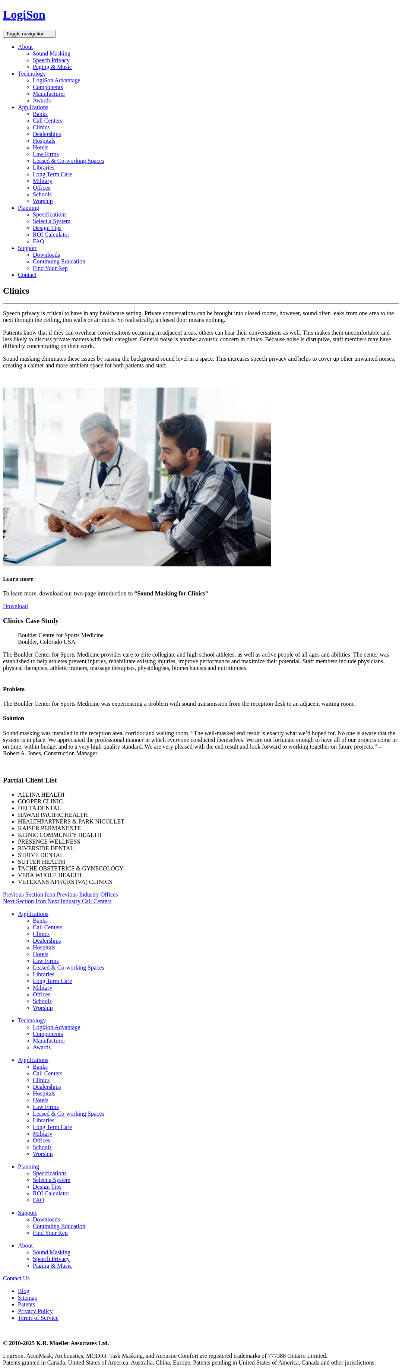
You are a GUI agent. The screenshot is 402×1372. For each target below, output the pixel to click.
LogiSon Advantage (56, 80)
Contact (27, 275)
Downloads (46, 255)
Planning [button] (28, 208)
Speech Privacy (51, 60)
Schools (42, 194)
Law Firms (46, 154)
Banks (40, 114)
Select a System (51, 221)
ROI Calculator (51, 234)
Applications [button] (33, 107)
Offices (41, 187)
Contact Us (16, 1278)
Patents (26, 1304)
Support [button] (27, 248)
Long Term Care (52, 174)
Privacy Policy (35, 1311)
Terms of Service (38, 1318)
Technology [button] (32, 73)
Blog (23, 1291)
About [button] (25, 47)
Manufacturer (49, 94)
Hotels (40, 147)
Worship (43, 201)
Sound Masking (51, 53)
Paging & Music (52, 67)
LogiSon (24, 14)
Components (48, 87)
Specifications (50, 214)
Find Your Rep (50, 268)
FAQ (38, 241)
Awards (42, 100)
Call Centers (48, 120)
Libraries (43, 167)
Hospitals (44, 140)
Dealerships (47, 134)
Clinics (41, 127)
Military (42, 181)
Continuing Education (59, 261)
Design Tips (47, 228)
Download (15, 606)
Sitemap (27, 1297)
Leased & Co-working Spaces (68, 161)
